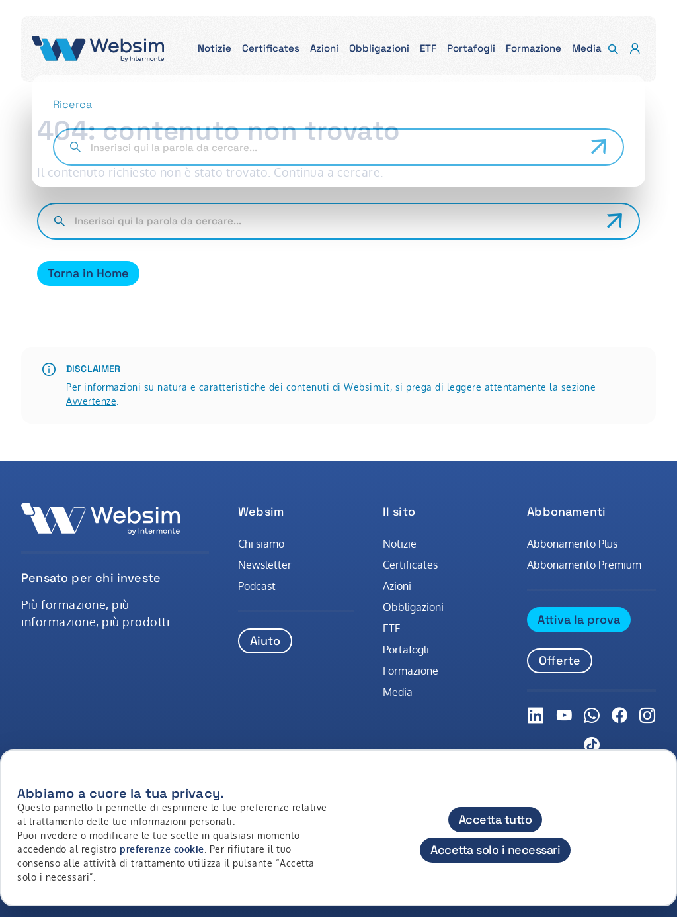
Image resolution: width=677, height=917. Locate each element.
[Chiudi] (659, 782)
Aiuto (265, 640)
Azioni (397, 586)
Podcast (257, 586)
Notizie (400, 543)
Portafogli (406, 649)
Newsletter (265, 564)
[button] (214, 49)
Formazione (410, 670)
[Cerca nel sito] (335, 221)
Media (398, 692)
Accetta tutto (495, 819)
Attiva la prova (579, 619)
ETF (391, 628)
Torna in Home (88, 273)
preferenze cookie (162, 849)
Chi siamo (261, 543)
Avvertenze (91, 401)
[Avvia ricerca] (615, 221)
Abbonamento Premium (584, 564)
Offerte (559, 660)
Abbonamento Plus (572, 543)
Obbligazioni (413, 607)
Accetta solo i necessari (495, 849)
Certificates (410, 564)
